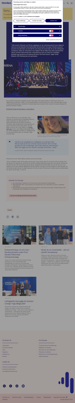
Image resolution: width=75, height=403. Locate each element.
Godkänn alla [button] (53, 20)
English (18, 4)
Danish (15, 4)
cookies (21, 16)
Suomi (25, 4)
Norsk (22, 4)
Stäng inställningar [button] (20, 20)
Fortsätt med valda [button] (37, 20)
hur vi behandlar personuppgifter (32, 16)
